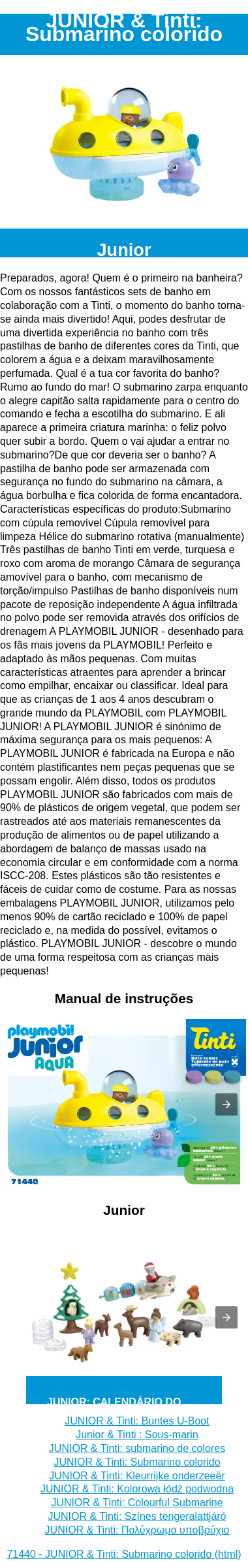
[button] (226, 1104)
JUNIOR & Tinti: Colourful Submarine (137, 1502)
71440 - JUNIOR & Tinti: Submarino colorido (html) (124, 1554)
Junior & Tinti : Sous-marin (137, 1434)
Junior (124, 250)
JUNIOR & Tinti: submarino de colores (137, 1448)
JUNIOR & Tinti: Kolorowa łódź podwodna (137, 1488)
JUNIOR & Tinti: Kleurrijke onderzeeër (137, 1475)
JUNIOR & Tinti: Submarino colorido (137, 1462)
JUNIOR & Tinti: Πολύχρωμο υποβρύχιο (137, 1530)
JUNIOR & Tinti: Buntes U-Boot (137, 1420)
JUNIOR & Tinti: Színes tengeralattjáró (137, 1516)
